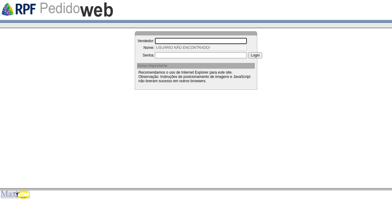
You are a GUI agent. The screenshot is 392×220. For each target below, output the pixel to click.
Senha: (148, 55)
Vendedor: (146, 41)
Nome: (148, 48)
